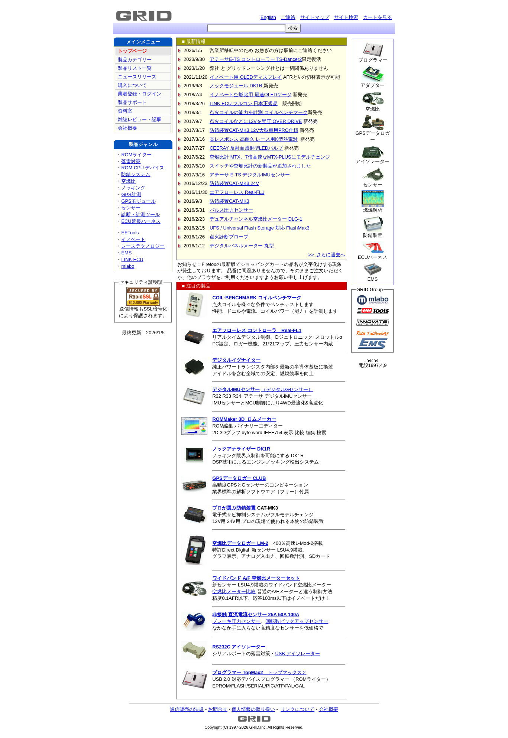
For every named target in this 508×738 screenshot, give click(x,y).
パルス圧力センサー (231, 210)
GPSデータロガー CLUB (239, 478)
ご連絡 (288, 17)
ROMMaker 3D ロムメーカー (244, 419)
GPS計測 (131, 194)
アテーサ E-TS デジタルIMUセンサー (250, 175)
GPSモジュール (138, 201)
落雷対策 (130, 161)
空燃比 (128, 181)
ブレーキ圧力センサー (236, 621)
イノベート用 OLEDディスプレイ (246, 77)
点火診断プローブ (229, 237)
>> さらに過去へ (326, 254)
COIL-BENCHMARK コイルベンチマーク (256, 297)
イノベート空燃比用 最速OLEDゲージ (250, 94)
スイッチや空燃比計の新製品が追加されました (260, 166)
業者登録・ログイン (138, 94)
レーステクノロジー (143, 246)
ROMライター (136, 154)
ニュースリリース (136, 76)
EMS (126, 253)
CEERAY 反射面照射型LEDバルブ (246, 148)
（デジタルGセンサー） (287, 389)
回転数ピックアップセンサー (296, 621)
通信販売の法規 (187, 709)
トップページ (131, 51)
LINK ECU (132, 259)
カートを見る (377, 17)
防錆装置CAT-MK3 (229, 201)
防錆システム (135, 174)
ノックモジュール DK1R (236, 85)
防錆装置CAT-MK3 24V (234, 183)
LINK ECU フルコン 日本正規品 (244, 103)
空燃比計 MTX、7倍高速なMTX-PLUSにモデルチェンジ (270, 157)
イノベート (133, 239)
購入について (131, 85)
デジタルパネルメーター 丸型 (242, 245)
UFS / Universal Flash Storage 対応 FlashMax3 (260, 228)
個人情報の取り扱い (253, 709)
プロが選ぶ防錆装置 (234, 508)
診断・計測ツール (140, 214)
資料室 (124, 111)
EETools (130, 232)
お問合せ (217, 709)
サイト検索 (346, 17)
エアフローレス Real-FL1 (237, 192)
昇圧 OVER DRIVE (282, 121)
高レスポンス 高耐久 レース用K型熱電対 (254, 139)
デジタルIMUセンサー (235, 389)
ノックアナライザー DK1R (241, 449)
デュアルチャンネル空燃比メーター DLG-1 (256, 219)
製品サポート (131, 102)
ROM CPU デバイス (142, 167)
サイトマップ (314, 17)
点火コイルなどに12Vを (236, 121)
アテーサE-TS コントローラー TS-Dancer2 (256, 59)
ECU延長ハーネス (143, 222)
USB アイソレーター (297, 653)
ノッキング (133, 188)
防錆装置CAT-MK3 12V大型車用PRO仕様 (254, 130)
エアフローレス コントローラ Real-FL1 (256, 330)
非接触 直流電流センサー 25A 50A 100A (255, 614)
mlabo (127, 266)
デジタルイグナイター (236, 360)
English (268, 17)
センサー (130, 208)
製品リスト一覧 (134, 68)
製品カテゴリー (134, 59)
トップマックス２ (259, 672)
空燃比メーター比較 (234, 591)
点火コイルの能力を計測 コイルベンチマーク (259, 112)
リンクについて (297, 709)
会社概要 (126, 128)
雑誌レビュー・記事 (138, 119)
